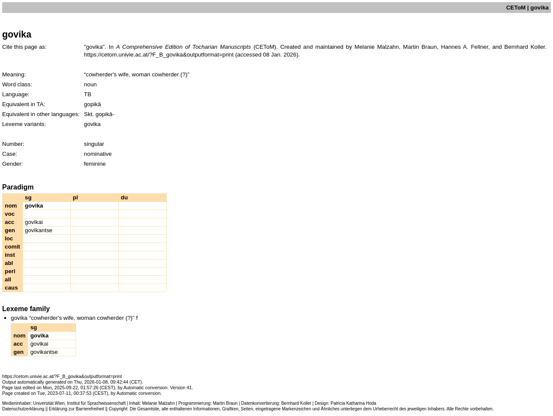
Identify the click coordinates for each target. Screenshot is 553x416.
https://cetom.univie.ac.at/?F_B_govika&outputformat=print (158, 54)
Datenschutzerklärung (23, 409)
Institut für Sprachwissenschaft (96, 403)
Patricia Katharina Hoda (353, 403)
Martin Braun (225, 403)
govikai (34, 222)
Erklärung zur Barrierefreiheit (76, 409)
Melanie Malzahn (158, 403)
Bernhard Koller (296, 403)
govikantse (39, 230)
